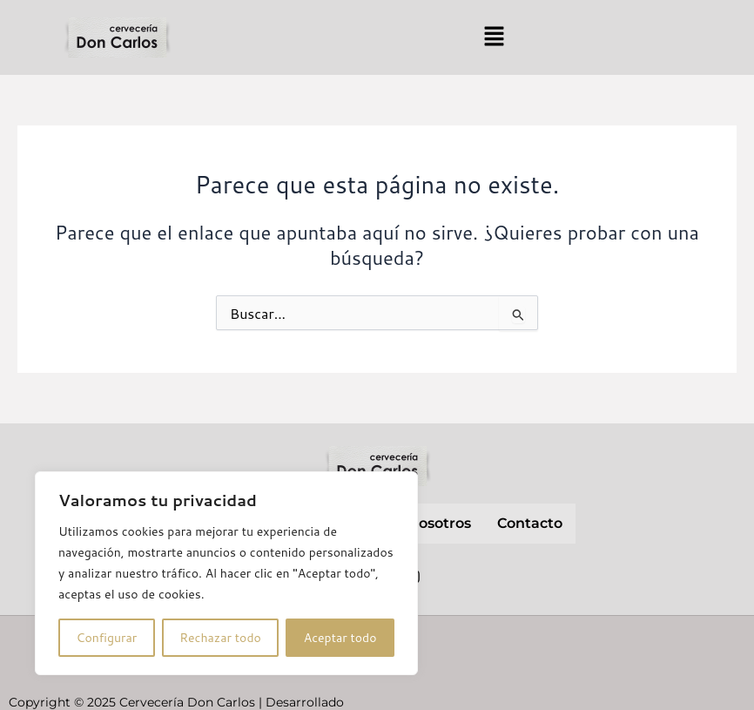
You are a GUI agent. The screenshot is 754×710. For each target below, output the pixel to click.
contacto (529, 523)
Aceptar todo (340, 637)
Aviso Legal (489, 644)
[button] (493, 37)
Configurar (106, 637)
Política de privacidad (617, 644)
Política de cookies (570, 682)
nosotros (439, 523)
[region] (226, 573)
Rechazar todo (220, 637)
